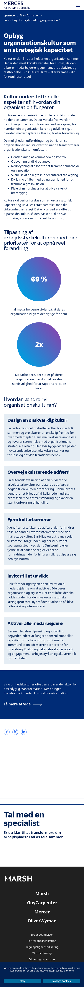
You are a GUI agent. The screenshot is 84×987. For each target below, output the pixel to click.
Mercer (42, 912)
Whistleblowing (42, 953)
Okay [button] (22, 981)
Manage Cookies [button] (61, 981)
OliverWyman (42, 921)
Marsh (42, 893)
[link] (6, 732)
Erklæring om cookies (42, 959)
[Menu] (78, 5)
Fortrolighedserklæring (42, 941)
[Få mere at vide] (23, 704)
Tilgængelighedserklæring (42, 947)
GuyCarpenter (42, 903)
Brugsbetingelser (42, 935)
